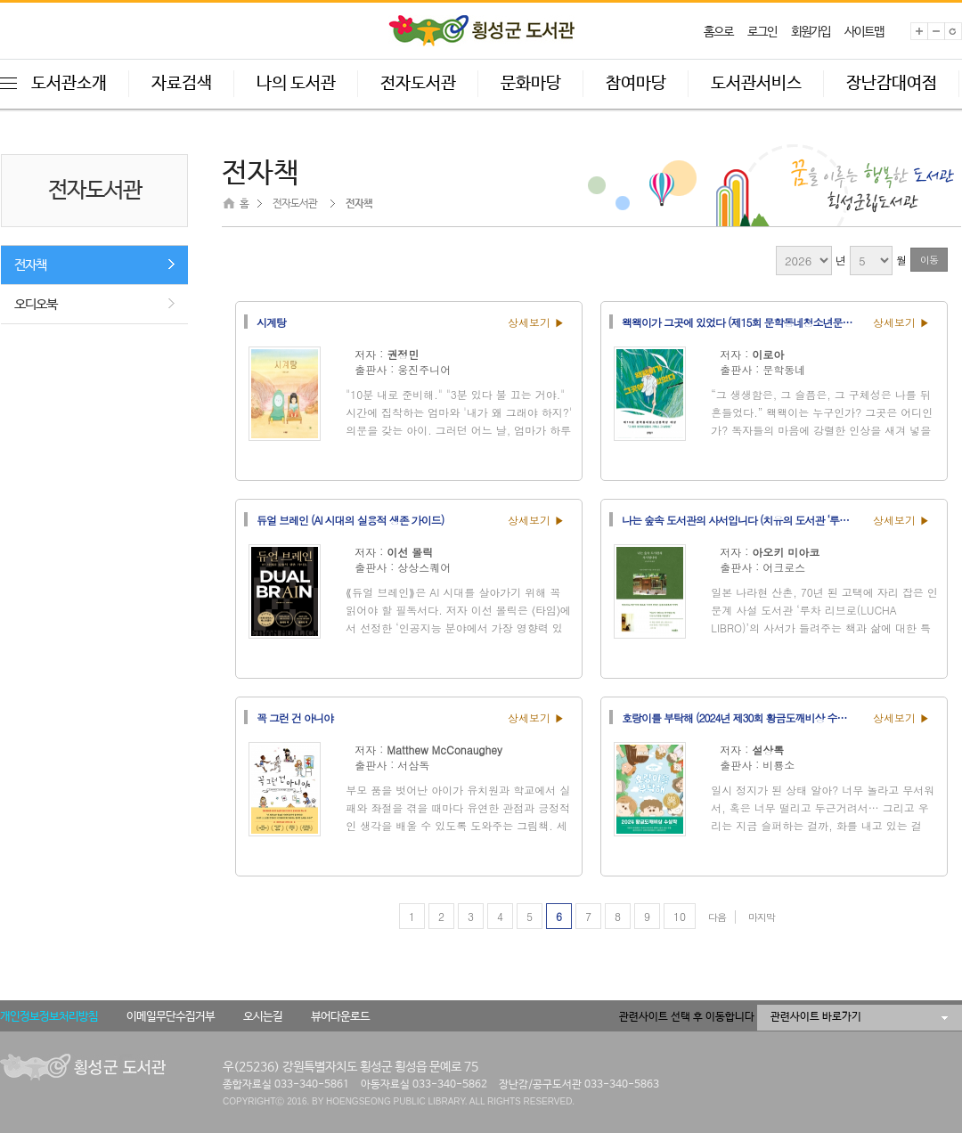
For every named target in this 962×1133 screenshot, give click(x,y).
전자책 (30, 265)
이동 (929, 259)
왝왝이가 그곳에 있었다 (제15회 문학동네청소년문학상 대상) (742, 321)
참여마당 (636, 84)
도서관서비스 (756, 84)
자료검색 (181, 84)
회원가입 (810, 32)
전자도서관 (418, 84)
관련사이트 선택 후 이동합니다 (686, 1017)
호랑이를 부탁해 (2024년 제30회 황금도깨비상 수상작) (741, 717)
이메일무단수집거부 (170, 1016)
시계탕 (271, 321)
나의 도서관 (296, 84)
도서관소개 (69, 84)
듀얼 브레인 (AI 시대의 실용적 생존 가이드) (350, 519)
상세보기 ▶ (536, 322)
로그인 (762, 32)
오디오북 (35, 304)
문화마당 (531, 84)
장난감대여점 (891, 84)
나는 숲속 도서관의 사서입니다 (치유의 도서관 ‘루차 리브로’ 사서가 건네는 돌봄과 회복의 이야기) (742, 519)
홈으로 (718, 32)
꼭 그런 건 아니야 (295, 717)
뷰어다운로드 (340, 1016)
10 (679, 916)
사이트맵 (864, 32)
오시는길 (262, 1016)
